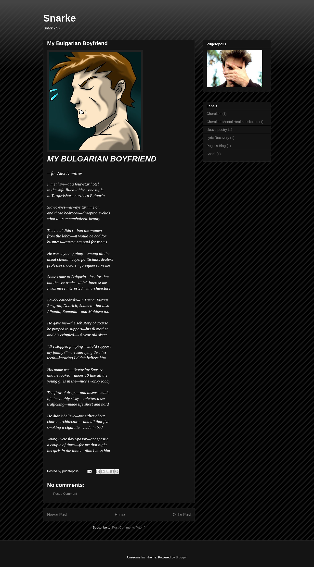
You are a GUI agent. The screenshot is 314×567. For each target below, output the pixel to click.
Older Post (182, 515)
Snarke (59, 18)
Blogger (181, 557)
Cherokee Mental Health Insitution (232, 122)
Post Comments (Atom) (128, 527)
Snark (211, 154)
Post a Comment (65, 493)
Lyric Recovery (218, 138)
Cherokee (214, 114)
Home (120, 515)
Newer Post (57, 515)
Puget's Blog (216, 146)
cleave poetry (217, 130)
